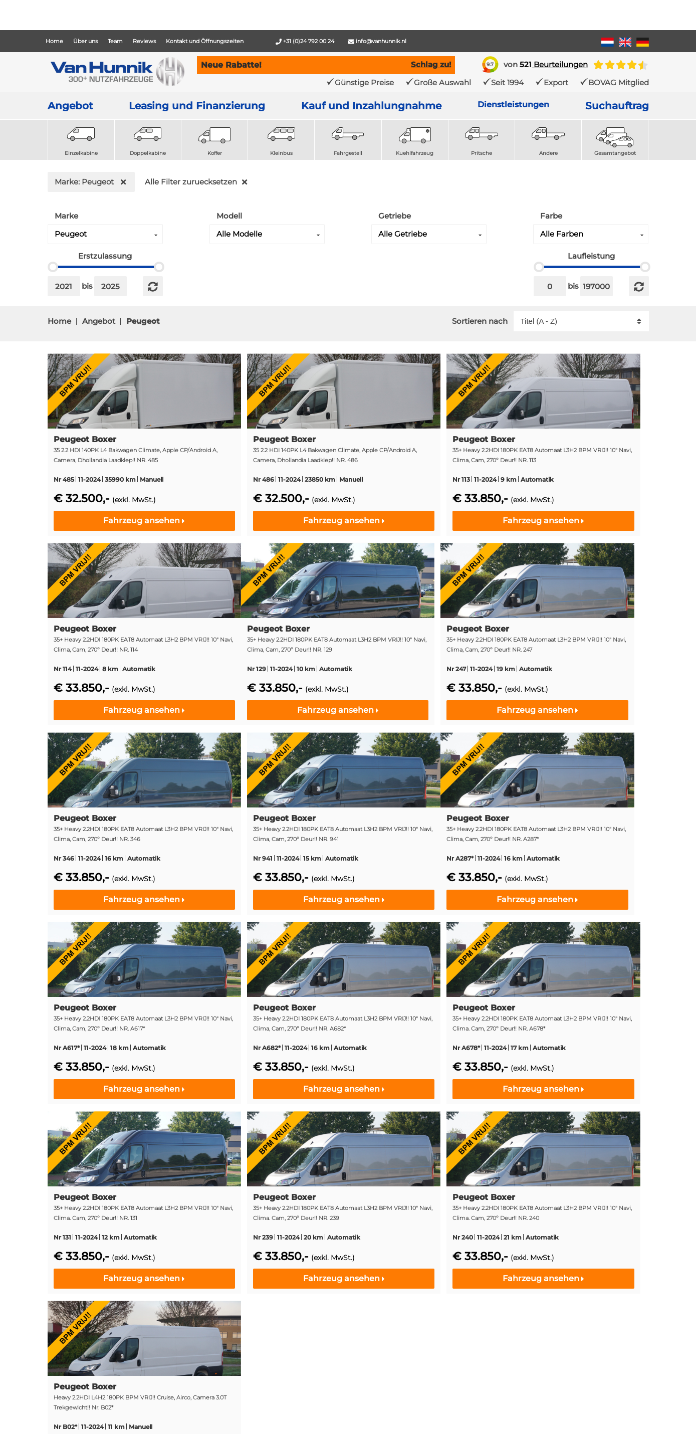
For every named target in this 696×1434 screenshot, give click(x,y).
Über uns (85, 41)
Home (54, 41)
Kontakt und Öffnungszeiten (205, 41)
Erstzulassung (105, 256)
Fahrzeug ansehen (144, 520)
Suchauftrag (617, 106)
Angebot (70, 106)
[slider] (53, 267)
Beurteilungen (554, 64)
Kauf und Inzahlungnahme (371, 106)
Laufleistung (591, 256)
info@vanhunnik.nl (377, 41)
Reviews (144, 41)
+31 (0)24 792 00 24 (305, 41)
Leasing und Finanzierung (197, 106)
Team (115, 41)
